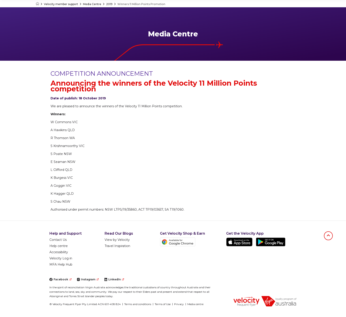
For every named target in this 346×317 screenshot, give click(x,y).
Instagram (88, 279)
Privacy (179, 304)
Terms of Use (163, 304)
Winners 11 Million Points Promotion (141, 4)
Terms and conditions (137, 304)
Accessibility (58, 252)
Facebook (60, 279)
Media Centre (92, 4)
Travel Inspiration (117, 246)
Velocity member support (61, 4)
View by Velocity (117, 240)
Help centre (58, 246)
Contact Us (58, 240)
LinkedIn (114, 279)
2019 (109, 4)
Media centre (195, 304)
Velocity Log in (60, 258)
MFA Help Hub (60, 264)
